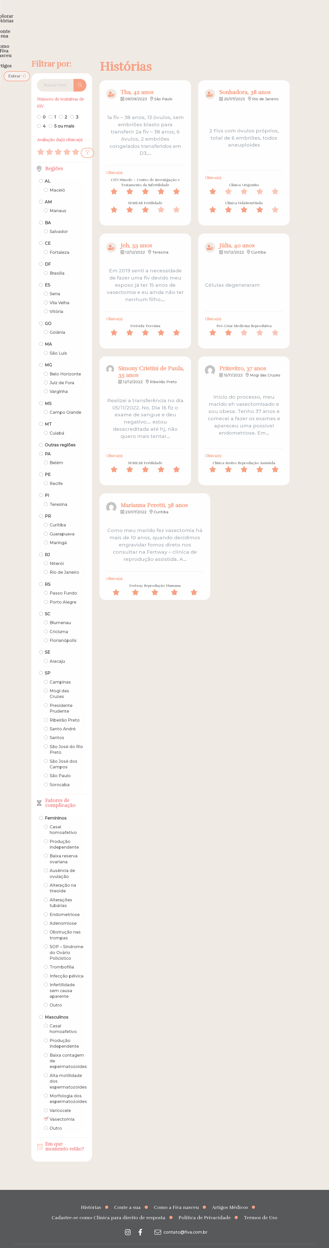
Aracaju (57, 651)
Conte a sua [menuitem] (158, 14)
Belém (56, 452)
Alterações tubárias (61, 892)
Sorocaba (60, 774)
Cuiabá (57, 423)
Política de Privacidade (205, 1207)
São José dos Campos (63, 754)
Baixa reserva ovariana (64, 848)
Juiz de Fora (62, 372)
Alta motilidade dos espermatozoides (68, 1071)
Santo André (63, 718)
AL (47, 171)
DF (48, 254)
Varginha (59, 381)
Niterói (57, 553)
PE (48, 464)
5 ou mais (64, 115)
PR (48, 506)
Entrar (301, 14)
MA (48, 334)
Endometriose (65, 904)
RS (47, 574)
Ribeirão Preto (65, 710)
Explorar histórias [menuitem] (117, 14)
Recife (56, 473)
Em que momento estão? (64, 1136)
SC (47, 603)
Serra (55, 283)
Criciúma (59, 621)
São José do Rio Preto (66, 739)
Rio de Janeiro (64, 562)
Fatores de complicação (60, 792)
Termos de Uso (260, 1207)
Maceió (57, 179)
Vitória (56, 301)
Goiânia (57, 322)
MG (48, 355)
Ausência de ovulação (62, 863)
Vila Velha (59, 292)
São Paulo (60, 765)
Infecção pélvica (67, 966)
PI (47, 485)
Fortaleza (59, 242)
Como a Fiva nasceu (176, 1197)
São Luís (58, 343)
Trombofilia (62, 957)
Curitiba (58, 515)
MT (48, 414)
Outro (56, 995)
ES (47, 275)
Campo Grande (65, 402)
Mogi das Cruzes (59, 683)
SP (47, 663)
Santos (57, 727)
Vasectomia (62, 1109)
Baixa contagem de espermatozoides (68, 1051)
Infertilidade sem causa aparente (62, 980)
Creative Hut (216, 1241)
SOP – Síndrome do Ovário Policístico (66, 942)
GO (48, 313)
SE (47, 642)
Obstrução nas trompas (65, 925)
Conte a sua (127, 1197)
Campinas (60, 672)
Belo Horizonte (65, 363)
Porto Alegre (63, 591)
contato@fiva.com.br (180, 1221)
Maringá (58, 532)
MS (48, 393)
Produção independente (64, 834)
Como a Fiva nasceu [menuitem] (202, 14)
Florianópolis (63, 630)
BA (48, 212)
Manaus (58, 200)
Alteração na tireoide (63, 878)
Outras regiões (60, 435)
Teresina (58, 494)
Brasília (57, 263)
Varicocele (60, 1100)
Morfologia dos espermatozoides (68, 1088)
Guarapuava (62, 524)
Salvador (59, 221)
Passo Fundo (63, 583)
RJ (47, 544)
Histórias (91, 1197)
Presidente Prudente (61, 698)
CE (48, 233)
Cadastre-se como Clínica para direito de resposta (108, 1207)
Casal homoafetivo (63, 819)
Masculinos (56, 1007)
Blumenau (60, 612)
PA (48, 444)
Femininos (56, 807)
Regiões (54, 159)
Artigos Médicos (230, 1197)
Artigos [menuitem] (241, 14)
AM (48, 192)
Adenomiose (63, 913)
